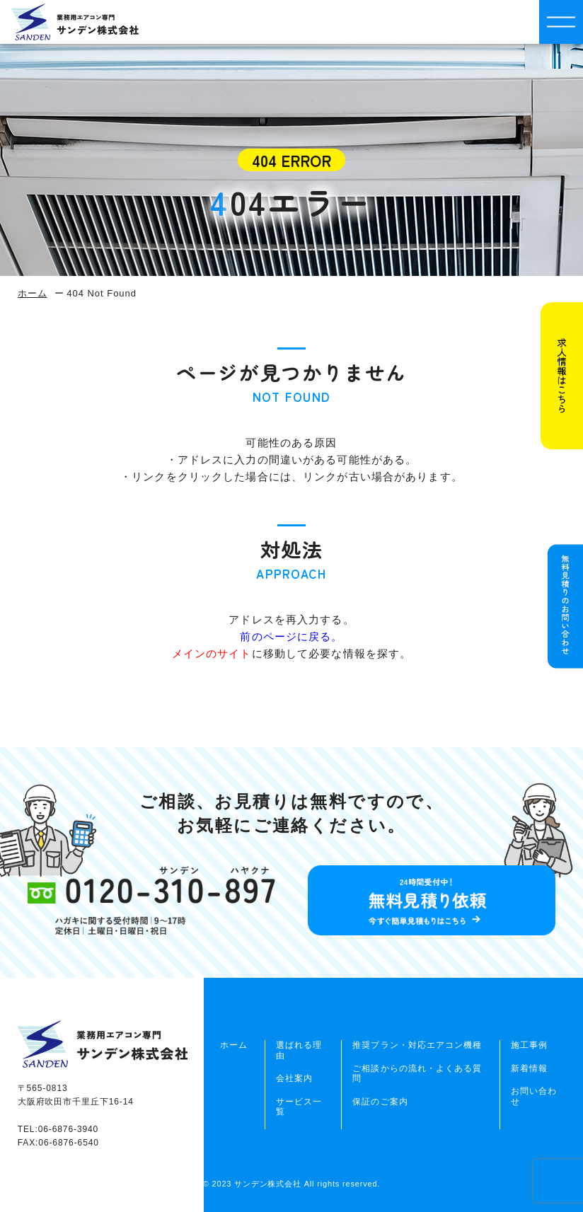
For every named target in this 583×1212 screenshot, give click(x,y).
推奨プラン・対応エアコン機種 (417, 1045)
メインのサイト (212, 653)
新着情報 (529, 1068)
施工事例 (529, 1045)
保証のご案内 (380, 1102)
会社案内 (294, 1078)
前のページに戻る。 (291, 636)
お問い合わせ (534, 1096)
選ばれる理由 (299, 1050)
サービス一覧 (299, 1106)
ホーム (32, 293)
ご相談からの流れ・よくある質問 (417, 1073)
